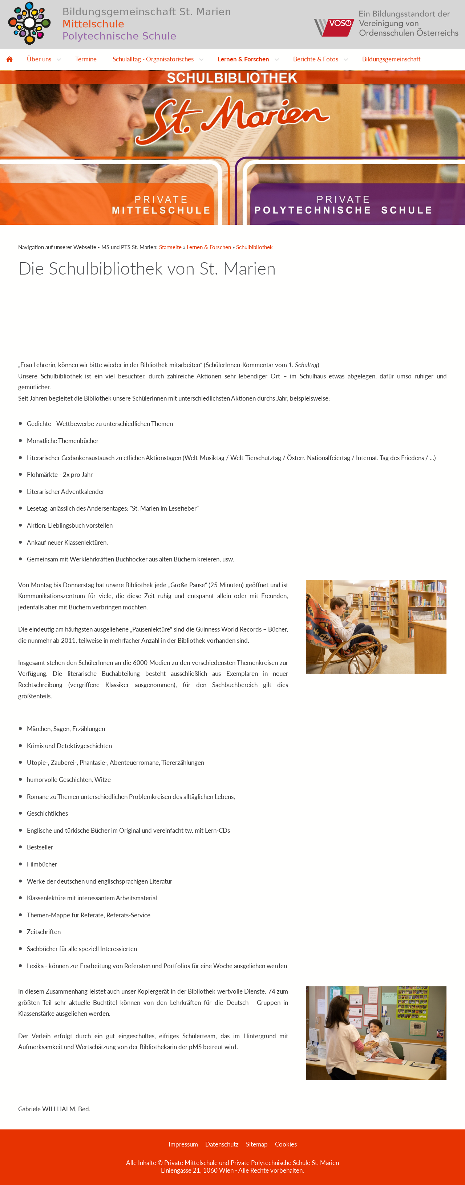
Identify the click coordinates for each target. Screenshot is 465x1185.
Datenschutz (222, 1144)
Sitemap (257, 1144)
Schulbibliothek (254, 247)
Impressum (183, 1144)
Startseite (170, 247)
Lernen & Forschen (209, 247)
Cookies (286, 1144)
